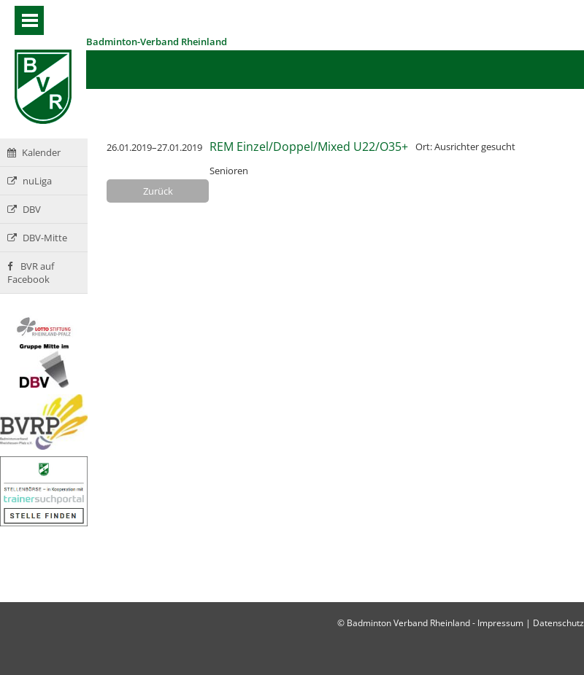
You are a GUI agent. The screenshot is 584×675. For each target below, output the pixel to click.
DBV (24, 209)
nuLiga (29, 180)
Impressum (500, 623)
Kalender (34, 152)
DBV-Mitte (37, 237)
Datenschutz (558, 623)
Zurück (158, 191)
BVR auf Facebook (30, 273)
